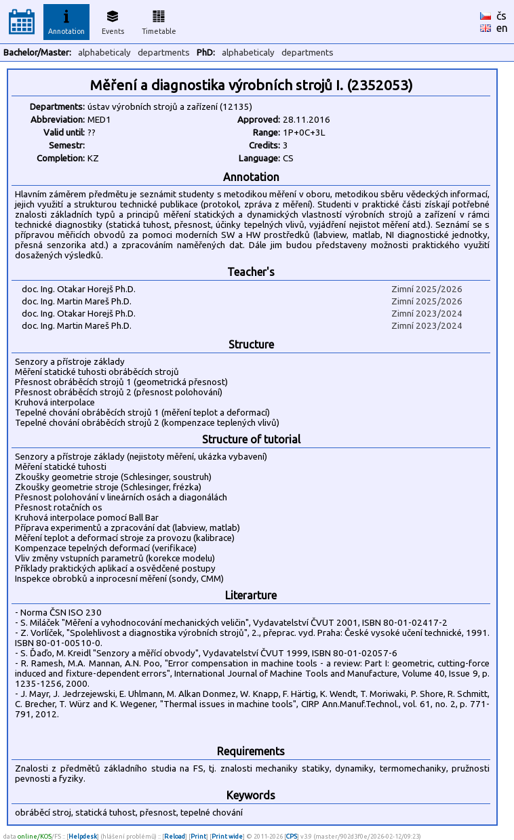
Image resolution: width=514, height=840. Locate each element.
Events (113, 20)
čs (501, 15)
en (502, 28)
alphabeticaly (104, 52)
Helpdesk (82, 836)
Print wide (227, 836)
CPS (291, 836)
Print (198, 836)
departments (164, 52)
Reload (174, 836)
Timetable (159, 20)
